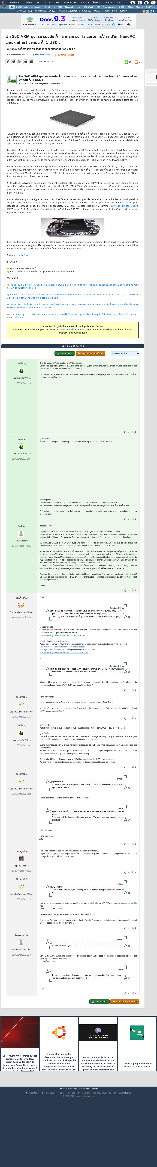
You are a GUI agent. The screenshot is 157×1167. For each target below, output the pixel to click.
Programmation (109, 7)
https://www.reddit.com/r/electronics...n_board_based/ (62, 678)
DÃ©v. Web (88, 7)
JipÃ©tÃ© (21, 629)
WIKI (107, 11)
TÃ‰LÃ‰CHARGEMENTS (68, 11)
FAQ (39, 2)
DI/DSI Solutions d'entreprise (29, 7)
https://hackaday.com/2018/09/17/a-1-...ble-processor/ (62, 667)
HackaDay (22, 265)
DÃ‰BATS (98, 11)
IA (54, 7)
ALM (60, 7)
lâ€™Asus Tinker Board (124, 216)
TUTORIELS (21, 11)
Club (118, 2)
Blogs (47, 2)
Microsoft (69, 7)
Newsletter (71, 2)
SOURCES (86, 11)
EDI (98, 7)
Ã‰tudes (97, 2)
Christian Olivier (45, 65)
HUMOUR (123, 11)
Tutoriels (28, 2)
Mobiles (139, 7)
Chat (57, 2)
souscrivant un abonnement (69, 340)
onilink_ (21, 395)
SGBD (121, 7)
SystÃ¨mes (150, 7)
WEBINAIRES (40, 11)
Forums (14, 2)
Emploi (85, 2)
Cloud (47, 7)
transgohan (21, 883)
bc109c (134, 935)
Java (78, 7)
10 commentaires (66, 65)
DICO (114, 11)
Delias (21, 558)
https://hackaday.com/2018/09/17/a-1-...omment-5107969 (63, 684)
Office (130, 7)
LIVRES (52, 11)
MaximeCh (21, 967)
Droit (109, 2)
